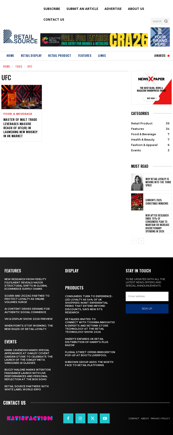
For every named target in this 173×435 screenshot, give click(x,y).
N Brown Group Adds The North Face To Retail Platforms (89, 363)
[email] (147, 296)
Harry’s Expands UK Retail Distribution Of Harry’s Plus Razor (86, 342)
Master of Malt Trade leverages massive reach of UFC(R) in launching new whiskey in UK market (20, 127)
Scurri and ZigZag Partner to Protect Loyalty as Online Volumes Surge (27, 299)
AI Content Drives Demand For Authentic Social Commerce (27, 310)
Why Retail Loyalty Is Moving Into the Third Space (158, 182)
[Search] (166, 21)
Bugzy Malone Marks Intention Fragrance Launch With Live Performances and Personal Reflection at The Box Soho (28, 374)
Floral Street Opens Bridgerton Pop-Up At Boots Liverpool (90, 354)
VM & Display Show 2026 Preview (29, 318)
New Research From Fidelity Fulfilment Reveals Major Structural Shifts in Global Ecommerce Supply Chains (26, 284)
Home (6, 66)
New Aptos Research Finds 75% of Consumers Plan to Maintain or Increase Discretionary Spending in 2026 (157, 223)
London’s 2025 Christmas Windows (157, 201)
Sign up (147, 308)
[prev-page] (134, 241)
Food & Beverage (17, 114)
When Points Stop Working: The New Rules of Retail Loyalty (29, 327)
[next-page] (141, 241)
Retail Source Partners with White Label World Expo (27, 388)
